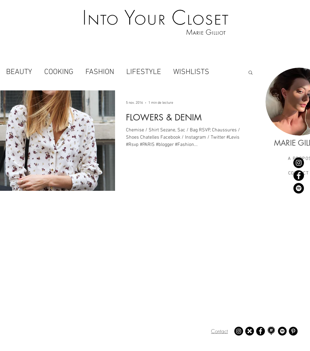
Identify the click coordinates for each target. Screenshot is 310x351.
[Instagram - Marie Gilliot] (298, 162)
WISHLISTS (191, 72)
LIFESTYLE (143, 72)
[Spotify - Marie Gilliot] (298, 188)
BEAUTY (19, 72)
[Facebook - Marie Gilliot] (298, 175)
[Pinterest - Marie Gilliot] (293, 331)
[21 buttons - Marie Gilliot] (249, 331)
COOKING (58, 72)
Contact (219, 331)
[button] (250, 73)
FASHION (99, 72)
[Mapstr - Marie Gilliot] (271, 331)
